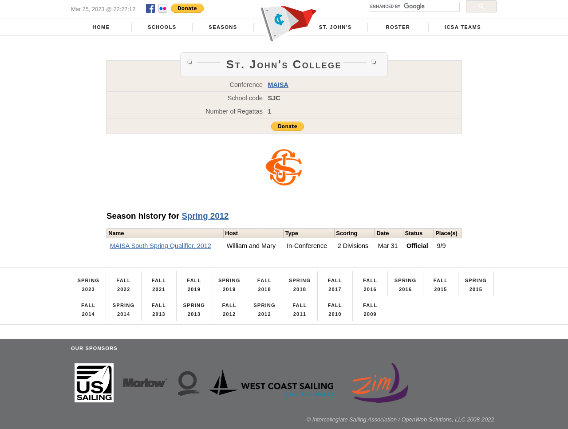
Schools (162, 27)
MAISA (278, 84)
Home (101, 27)
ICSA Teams (463, 27)
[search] (414, 7)
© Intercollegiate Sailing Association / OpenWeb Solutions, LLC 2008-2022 (400, 419)
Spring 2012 (205, 215)
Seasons (223, 27)
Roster (398, 27)
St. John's (335, 27)
